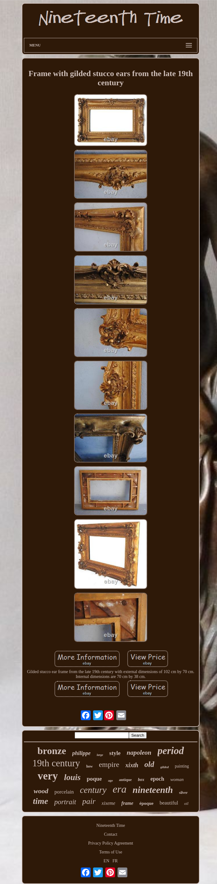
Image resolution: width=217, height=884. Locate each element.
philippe (81, 753)
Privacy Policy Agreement (110, 843)
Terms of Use (110, 852)
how (89, 766)
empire (109, 764)
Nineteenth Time (110, 825)
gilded (164, 767)
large (100, 755)
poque (94, 778)
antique (125, 779)
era (119, 789)
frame (127, 803)
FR (115, 861)
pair (88, 801)
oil (186, 803)
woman (177, 779)
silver (183, 792)
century (93, 790)
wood (41, 791)
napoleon (139, 752)
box (141, 779)
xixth (131, 765)
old (149, 764)
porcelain (64, 792)
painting (182, 766)
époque (147, 803)
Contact (111, 834)
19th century (56, 763)
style (115, 753)
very (48, 776)
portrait (65, 802)
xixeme (108, 803)
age (110, 780)
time (40, 801)
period (171, 750)
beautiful (168, 803)
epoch (157, 779)
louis (72, 777)
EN (106, 861)
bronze (51, 750)
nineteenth (153, 790)
